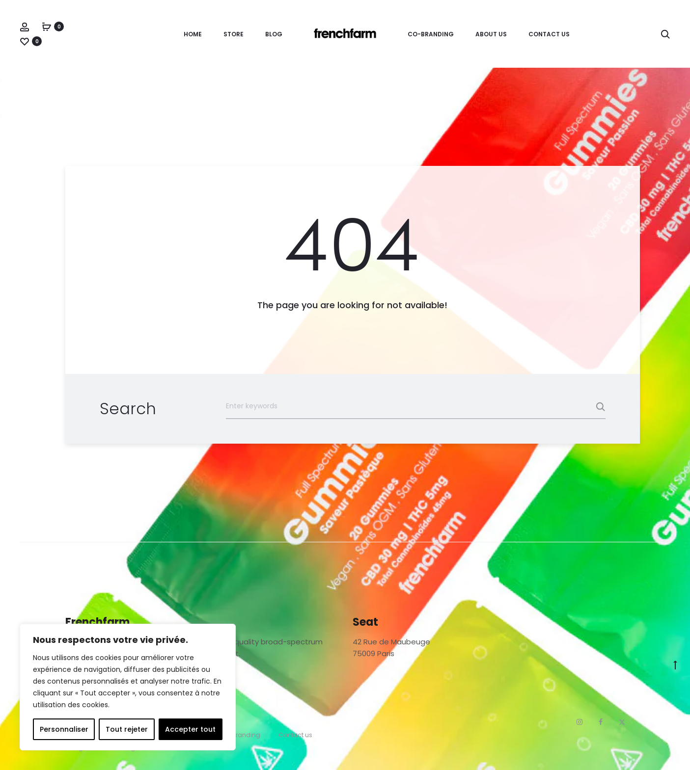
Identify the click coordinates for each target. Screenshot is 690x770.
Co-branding (431, 34)
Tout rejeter (127, 729)
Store (233, 34)
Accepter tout (190, 729)
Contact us (549, 34)
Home (193, 34)
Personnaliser (64, 729)
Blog (273, 34)
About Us (491, 34)
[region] (128, 687)
